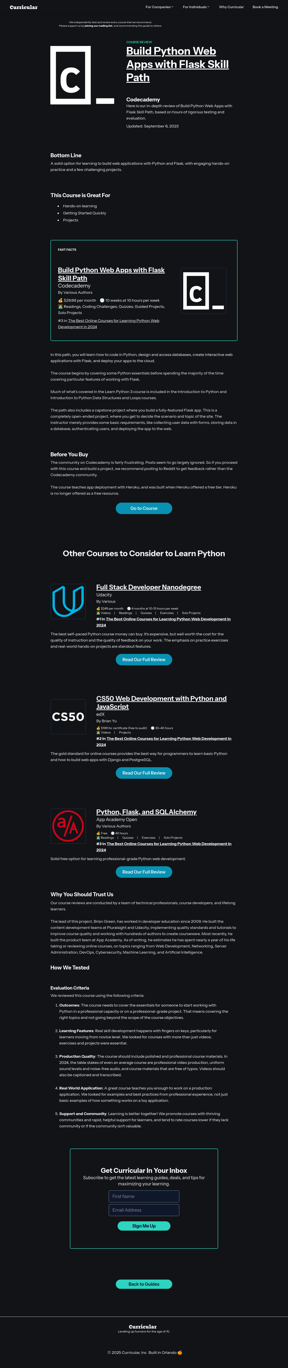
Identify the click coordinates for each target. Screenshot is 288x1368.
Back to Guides (144, 1284)
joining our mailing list (98, 25)
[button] (160, 7)
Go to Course (144, 508)
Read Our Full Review (144, 659)
